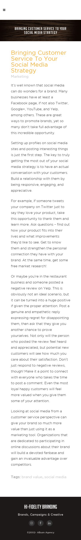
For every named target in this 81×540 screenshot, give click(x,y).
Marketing (20, 76)
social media (55, 477)
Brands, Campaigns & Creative (40, 514)
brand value (32, 477)
